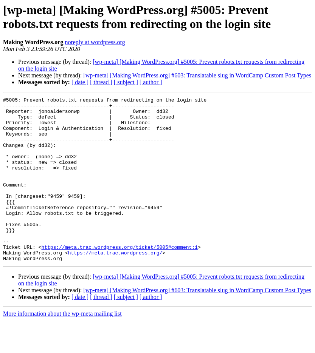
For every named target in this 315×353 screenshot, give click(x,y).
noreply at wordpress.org (95, 42)
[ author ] (151, 82)
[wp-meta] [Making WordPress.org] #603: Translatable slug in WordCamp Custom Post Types (197, 75)
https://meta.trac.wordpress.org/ (115, 284)
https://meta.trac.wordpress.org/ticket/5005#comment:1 (119, 277)
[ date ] (79, 82)
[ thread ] (101, 82)
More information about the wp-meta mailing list (62, 346)
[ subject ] (126, 82)
